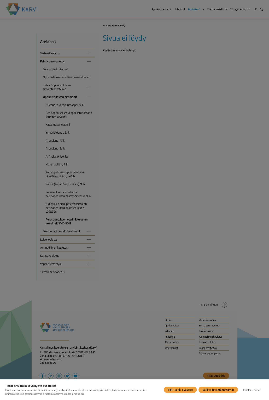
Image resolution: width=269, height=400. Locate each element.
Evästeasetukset (251, 390)
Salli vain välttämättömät (218, 389)
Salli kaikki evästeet (180, 389)
